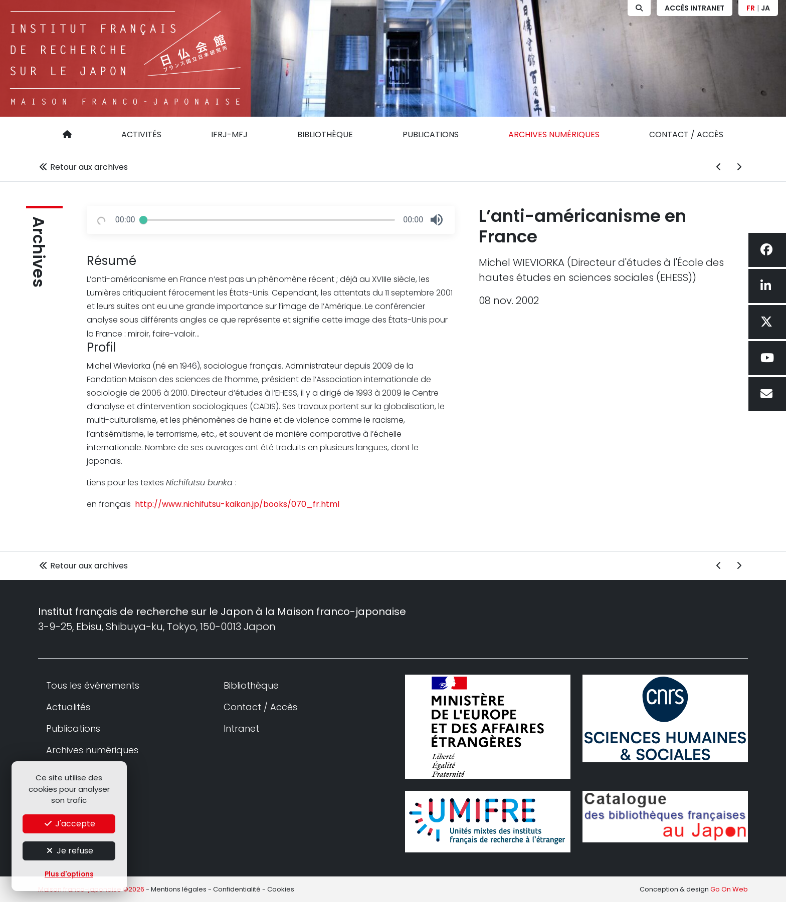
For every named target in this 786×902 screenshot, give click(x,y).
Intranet (241, 728)
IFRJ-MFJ (229, 134)
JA (765, 8)
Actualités (68, 707)
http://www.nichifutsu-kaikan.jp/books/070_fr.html (236, 504)
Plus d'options (69, 874)
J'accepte (69, 823)
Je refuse (69, 850)
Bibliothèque (325, 134)
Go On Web (729, 889)
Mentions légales (179, 889)
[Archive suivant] (739, 167)
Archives (38, 252)
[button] (437, 220)
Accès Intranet (694, 8)
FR (750, 8)
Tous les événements (92, 685)
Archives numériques (554, 134)
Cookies (280, 889)
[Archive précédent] (719, 167)
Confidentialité (237, 889)
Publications (431, 134)
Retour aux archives (83, 167)
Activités (141, 134)
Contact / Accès (686, 134)
